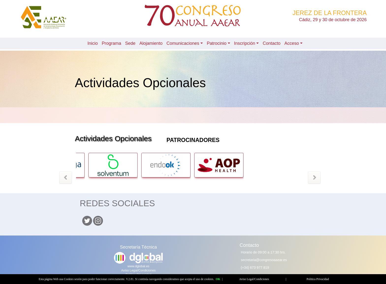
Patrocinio (216, 43)
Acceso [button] (291, 43)
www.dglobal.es (138, 266)
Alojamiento (150, 43)
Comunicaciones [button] (182, 43)
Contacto (271, 43)
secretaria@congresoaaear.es (264, 260)
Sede (130, 43)
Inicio (92, 43)
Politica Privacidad (317, 279)
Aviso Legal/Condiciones (138, 270)
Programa (111, 43)
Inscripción (244, 43)
